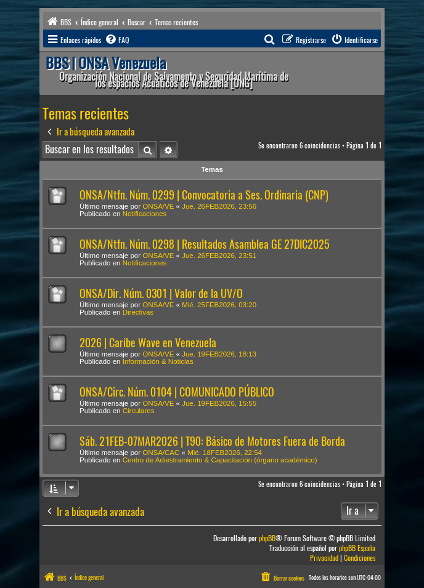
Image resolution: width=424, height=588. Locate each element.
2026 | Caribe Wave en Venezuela (148, 342)
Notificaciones (145, 213)
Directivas (138, 312)
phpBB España (357, 548)
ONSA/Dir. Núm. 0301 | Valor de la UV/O (161, 293)
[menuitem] (116, 40)
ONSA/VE (158, 206)
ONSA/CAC (160, 452)
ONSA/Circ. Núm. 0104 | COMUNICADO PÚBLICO (177, 392)
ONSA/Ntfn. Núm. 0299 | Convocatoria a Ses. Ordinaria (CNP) (204, 195)
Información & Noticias (158, 361)
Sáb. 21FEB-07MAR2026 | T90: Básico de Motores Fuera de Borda (212, 441)
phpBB (267, 538)
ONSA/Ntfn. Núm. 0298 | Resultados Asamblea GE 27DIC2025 (205, 244)
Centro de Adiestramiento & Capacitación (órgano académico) (220, 460)
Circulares (139, 410)
